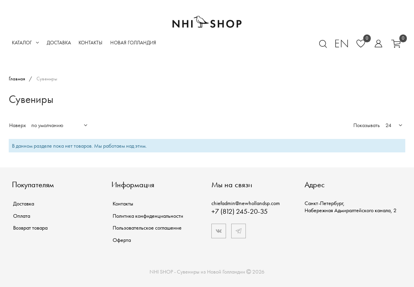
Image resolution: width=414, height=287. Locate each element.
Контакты (90, 42)
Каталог (25, 43)
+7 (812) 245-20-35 (239, 211)
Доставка (59, 42)
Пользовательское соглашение (147, 227)
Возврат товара (30, 227)
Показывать (366, 125)
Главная (17, 78)
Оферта (122, 239)
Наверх (17, 125)
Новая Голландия (133, 42)
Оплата (21, 215)
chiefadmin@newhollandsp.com (245, 203)
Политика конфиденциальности (148, 215)
